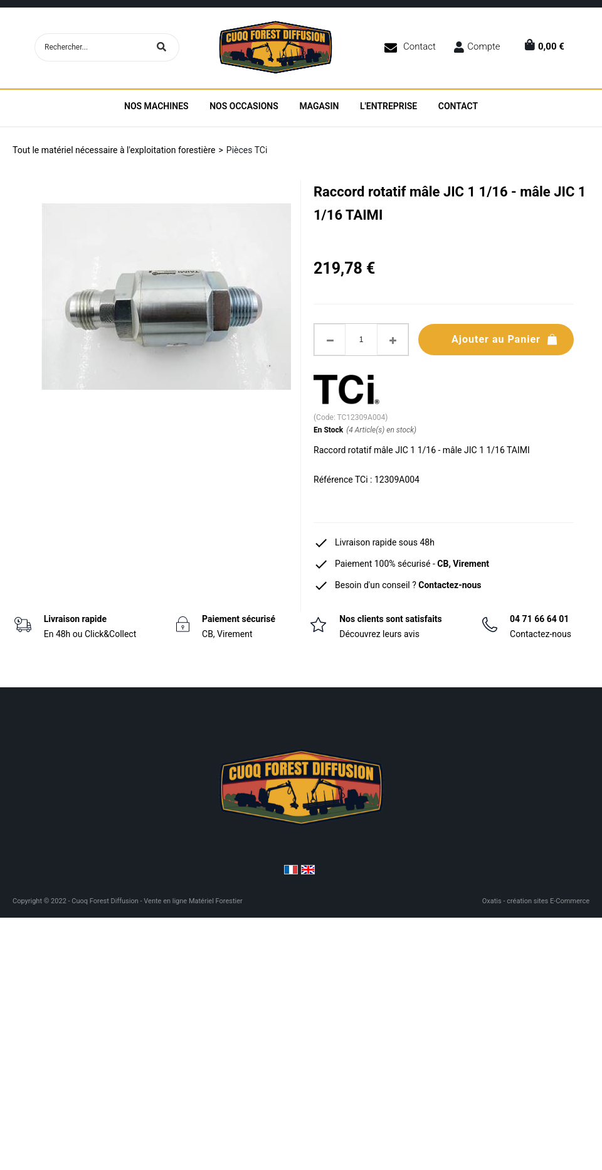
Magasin (319, 106)
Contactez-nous (449, 585)
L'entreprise (388, 106)
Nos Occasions (243, 106)
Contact (419, 46)
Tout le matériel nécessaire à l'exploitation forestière (114, 150)
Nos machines (156, 106)
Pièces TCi (247, 150)
